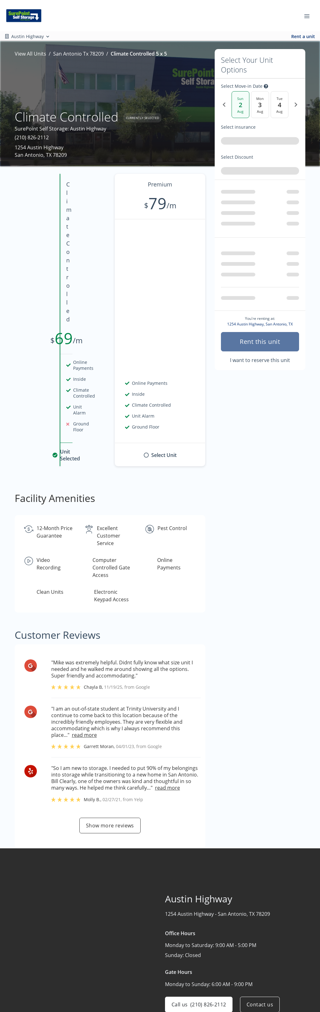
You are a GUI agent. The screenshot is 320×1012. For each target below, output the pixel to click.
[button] (15, 978)
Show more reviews (110, 669)
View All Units (30, 53)
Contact (148, 979)
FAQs (205, 965)
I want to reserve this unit (260, 330)
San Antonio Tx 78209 (78, 53)
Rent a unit (303, 36)
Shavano (269, 953)
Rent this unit (260, 311)
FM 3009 (269, 965)
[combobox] (260, 142)
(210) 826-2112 (32, 137)
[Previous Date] (224, 104)
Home (146, 941)
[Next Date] (296, 104)
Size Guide (211, 989)
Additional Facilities (282, 977)
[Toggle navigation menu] (309, 15)
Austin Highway (277, 941)
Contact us (260, 848)
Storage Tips (213, 977)
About (146, 953)
